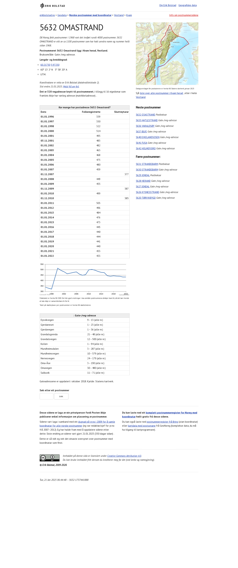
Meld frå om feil (71, 86)
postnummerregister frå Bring (162, 421)
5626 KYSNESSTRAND (147, 192)
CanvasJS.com (124, 295)
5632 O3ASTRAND (145, 114)
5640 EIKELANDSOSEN (147, 137)
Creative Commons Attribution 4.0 (124, 455)
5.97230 (55, 64)
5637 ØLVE (141, 131)
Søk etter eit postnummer (54, 390)
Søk (61, 396)
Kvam (129, 15)
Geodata (62, 15)
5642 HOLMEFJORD (146, 148)
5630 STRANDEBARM (147, 169)
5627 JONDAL (142, 186)
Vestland (119, 15)
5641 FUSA (141, 142)
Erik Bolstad (55, 5)
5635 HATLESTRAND (147, 120)
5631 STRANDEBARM (147, 164)
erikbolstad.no (47, 15)
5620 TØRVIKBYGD (146, 197)
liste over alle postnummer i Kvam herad (161, 93)
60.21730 (45, 64)
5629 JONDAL (143, 175)
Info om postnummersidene (183, 15)
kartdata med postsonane (142, 425)
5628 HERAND (143, 180)
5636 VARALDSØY (145, 125)
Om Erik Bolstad (167, 5)
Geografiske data (187, 5)
